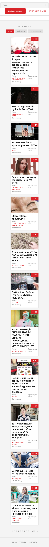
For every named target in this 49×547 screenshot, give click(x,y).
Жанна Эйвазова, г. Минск (19, 443)
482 (33, 531)
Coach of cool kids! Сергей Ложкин (18, 79)
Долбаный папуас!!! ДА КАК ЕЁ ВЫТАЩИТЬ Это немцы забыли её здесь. (24, 256)
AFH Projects (16, 479)
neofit (14, 150)
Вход (44, 11)
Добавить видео (15, 11)
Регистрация (33, 11)
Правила (22, 542)
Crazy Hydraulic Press (17, 115)
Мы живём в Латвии (19, 351)
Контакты (32, 542)
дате (10, 31)
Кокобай (15, 397)
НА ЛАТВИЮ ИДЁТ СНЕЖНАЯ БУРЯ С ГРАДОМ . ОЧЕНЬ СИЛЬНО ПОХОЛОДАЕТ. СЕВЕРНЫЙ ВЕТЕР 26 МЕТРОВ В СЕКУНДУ (23, 338)
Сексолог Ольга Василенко (17, 188)
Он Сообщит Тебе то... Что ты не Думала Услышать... (24, 295)
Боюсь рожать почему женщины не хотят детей (24, 180)
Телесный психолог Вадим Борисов (19, 224)
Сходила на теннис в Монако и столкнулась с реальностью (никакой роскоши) (24, 509)
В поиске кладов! (18, 265)
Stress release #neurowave (19, 217)
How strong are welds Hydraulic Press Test (23, 108)
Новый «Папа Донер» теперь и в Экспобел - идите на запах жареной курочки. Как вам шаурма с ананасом (24, 385)
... (30, 531)
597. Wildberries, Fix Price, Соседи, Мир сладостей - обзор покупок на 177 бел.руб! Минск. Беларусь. (22, 430)
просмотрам (35, 31)
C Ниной (15, 303)
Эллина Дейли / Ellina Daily (17, 519)
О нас (14, 542)
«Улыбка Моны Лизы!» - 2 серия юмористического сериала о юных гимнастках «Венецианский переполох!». (24, 65)
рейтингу (21, 31)
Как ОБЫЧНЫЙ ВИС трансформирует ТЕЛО (24, 144)
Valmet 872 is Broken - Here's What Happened (23, 472)
